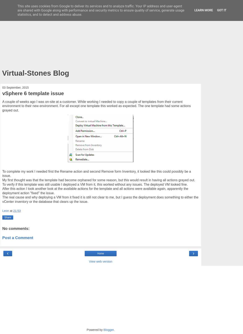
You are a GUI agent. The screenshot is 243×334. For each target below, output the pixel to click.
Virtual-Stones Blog (35, 73)
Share (7, 217)
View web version (100, 261)
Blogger (109, 329)
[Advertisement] (100, 35)
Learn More (203, 10)
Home (100, 253)
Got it (221, 10)
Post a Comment (17, 238)
